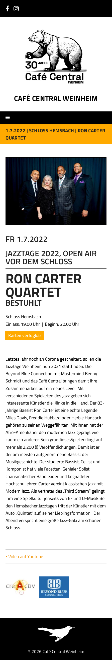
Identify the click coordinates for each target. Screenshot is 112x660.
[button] (9, 117)
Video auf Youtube (26, 556)
